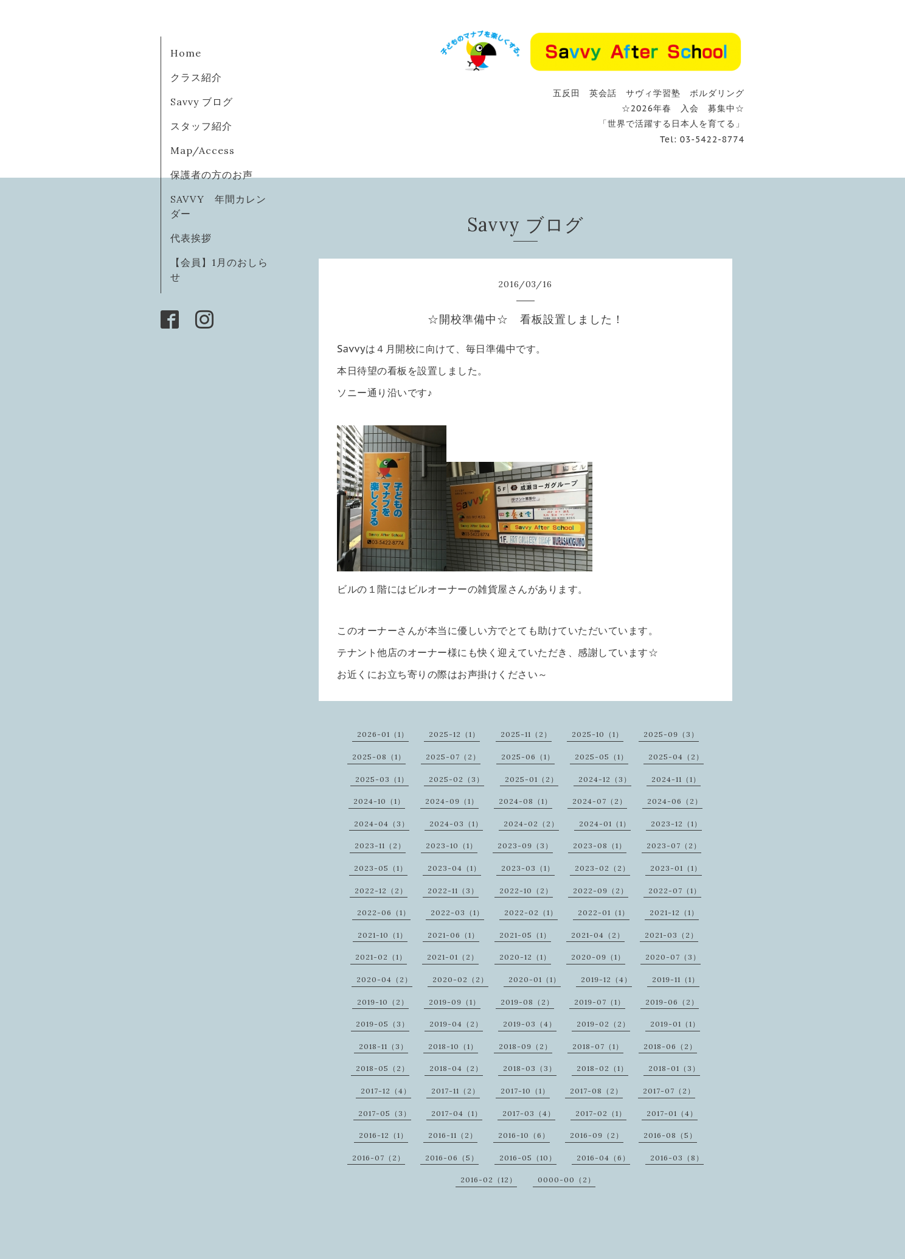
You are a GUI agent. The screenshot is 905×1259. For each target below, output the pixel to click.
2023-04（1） (454, 868)
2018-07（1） (597, 1046)
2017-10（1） (525, 1090)
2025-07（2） (453, 756)
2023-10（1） (451, 845)
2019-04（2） (456, 1023)
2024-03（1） (456, 823)
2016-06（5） (452, 1157)
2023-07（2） (674, 845)
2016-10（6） (524, 1135)
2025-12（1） (454, 734)
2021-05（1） (525, 935)
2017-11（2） (455, 1090)
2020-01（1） (534, 979)
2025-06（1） (528, 756)
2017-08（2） (596, 1090)
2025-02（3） (456, 779)
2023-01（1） (676, 868)
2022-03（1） (457, 912)
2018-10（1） (453, 1046)
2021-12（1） (674, 912)
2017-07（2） (669, 1090)
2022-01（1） (603, 912)
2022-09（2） (600, 890)
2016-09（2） (596, 1135)
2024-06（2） (674, 801)
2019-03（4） (530, 1023)
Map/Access (202, 150)
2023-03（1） (528, 868)
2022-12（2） (381, 890)
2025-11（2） (526, 734)
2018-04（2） (456, 1068)
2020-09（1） (598, 956)
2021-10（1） (382, 935)
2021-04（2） (598, 935)
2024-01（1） (605, 823)
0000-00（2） (566, 1179)
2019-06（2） (672, 1001)
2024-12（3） (604, 779)
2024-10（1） (379, 801)
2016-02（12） (488, 1179)
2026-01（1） (383, 734)
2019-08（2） (527, 1001)
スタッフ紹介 (201, 126)
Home (185, 53)
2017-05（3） (384, 1113)
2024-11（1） (676, 779)
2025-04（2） (676, 756)
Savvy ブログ (201, 102)
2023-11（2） (380, 845)
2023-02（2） (602, 868)
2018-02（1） (602, 1068)
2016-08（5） (670, 1135)
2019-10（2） (383, 1001)
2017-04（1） (456, 1113)
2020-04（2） (384, 979)
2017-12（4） (386, 1090)
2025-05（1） (601, 756)
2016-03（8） (677, 1157)
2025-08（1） (379, 756)
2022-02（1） (531, 912)
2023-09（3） (525, 845)
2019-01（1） (675, 1023)
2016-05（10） (528, 1157)
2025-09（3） (671, 734)
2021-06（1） (453, 935)
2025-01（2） (531, 779)
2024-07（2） (599, 801)
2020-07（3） (673, 956)
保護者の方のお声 (211, 175)
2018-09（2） (525, 1046)
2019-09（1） (454, 1001)
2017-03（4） (528, 1113)
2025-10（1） (597, 734)
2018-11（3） (383, 1046)
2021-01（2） (453, 956)
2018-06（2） (670, 1046)
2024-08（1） (525, 801)
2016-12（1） (383, 1135)
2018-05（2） (382, 1068)
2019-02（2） (603, 1023)
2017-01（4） (672, 1113)
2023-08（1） (599, 845)
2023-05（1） (380, 868)
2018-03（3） (530, 1068)
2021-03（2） (671, 935)
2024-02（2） (531, 823)
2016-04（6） (603, 1157)
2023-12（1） (676, 823)
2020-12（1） (525, 956)
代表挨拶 (191, 238)
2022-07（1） (674, 890)
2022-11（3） (453, 890)
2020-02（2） (460, 979)
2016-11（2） (452, 1135)
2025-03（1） (382, 779)
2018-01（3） (674, 1068)
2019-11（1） (675, 979)
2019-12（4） (606, 979)
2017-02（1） (600, 1113)
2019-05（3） (382, 1023)
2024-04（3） (381, 823)
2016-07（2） (378, 1157)
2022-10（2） (526, 890)
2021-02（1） (381, 956)
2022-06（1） (384, 912)
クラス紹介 (196, 77)
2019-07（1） (599, 1001)
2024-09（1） (452, 801)
